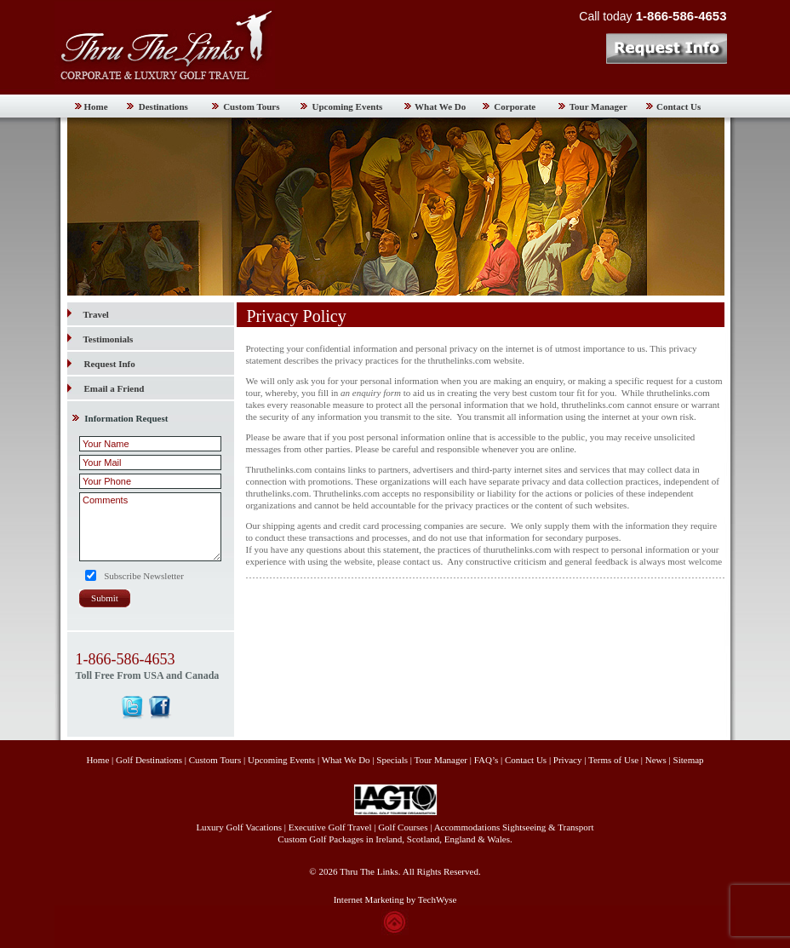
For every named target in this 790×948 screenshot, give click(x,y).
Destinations (163, 106)
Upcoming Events (347, 106)
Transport (575, 827)
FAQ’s (486, 760)
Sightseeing (524, 827)
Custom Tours (251, 106)
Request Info (109, 364)
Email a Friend (114, 388)
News (656, 760)
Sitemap (688, 760)
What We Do (440, 106)
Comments (150, 526)
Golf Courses (402, 827)
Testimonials (100, 339)
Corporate (514, 106)
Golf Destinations (149, 760)
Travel (88, 314)
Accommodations (467, 827)
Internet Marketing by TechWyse (395, 899)
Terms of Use (613, 760)
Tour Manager (598, 106)
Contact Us (678, 106)
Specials (392, 760)
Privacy (568, 760)
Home (96, 106)
